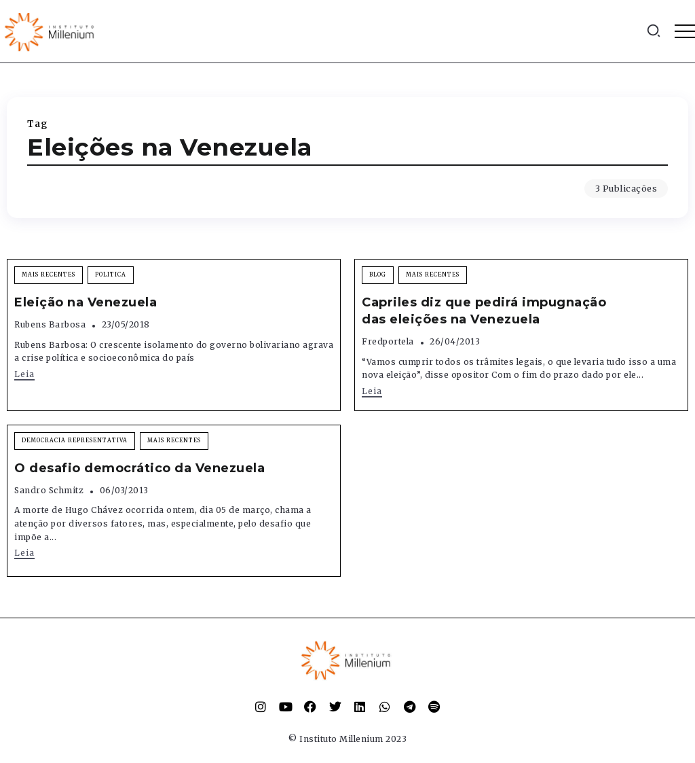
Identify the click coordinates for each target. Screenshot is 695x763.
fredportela (388, 341)
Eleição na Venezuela (85, 302)
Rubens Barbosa (50, 324)
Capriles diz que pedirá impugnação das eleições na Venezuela (484, 311)
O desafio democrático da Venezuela (139, 468)
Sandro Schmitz (48, 490)
